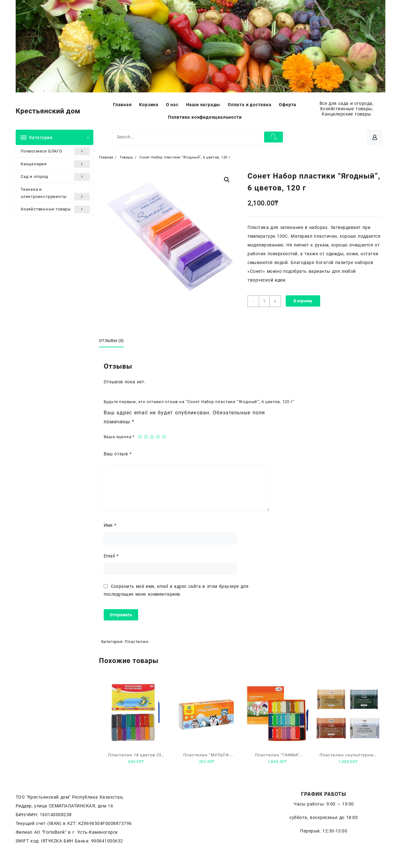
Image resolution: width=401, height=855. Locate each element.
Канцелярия (55, 164)
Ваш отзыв (118, 453)
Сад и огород (55, 176)
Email (111, 555)
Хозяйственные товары (55, 209)
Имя (110, 525)
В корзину (303, 300)
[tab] (114, 341)
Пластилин (136, 641)
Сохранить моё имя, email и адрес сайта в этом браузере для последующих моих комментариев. (176, 590)
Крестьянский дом (48, 111)
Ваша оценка (119, 436)
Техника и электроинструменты (55, 194)
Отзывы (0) (111, 340)
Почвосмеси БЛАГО (55, 151)
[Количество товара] (264, 301)
